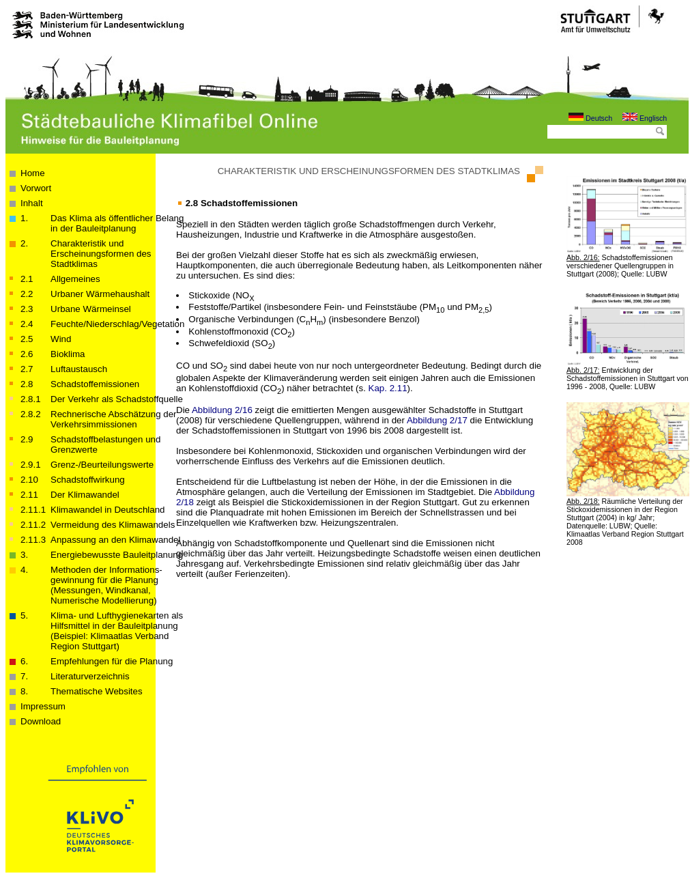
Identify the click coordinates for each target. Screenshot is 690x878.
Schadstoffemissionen (95, 384)
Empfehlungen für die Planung (112, 661)
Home (32, 173)
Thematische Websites (97, 691)
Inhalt (31, 203)
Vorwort (35, 188)
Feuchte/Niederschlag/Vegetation (117, 324)
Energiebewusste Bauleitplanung (117, 555)
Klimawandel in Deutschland (107, 510)
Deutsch (590, 118)
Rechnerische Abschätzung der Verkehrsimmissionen (114, 419)
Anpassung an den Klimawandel (115, 540)
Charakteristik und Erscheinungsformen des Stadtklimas (101, 253)
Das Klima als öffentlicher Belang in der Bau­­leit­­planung (117, 223)
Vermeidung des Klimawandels (113, 525)
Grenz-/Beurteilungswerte (102, 464)
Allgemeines (75, 279)
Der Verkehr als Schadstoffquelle (117, 399)
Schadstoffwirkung (88, 480)
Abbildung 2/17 (437, 420)
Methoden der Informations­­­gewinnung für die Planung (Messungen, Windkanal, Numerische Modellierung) (106, 585)
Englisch (644, 118)
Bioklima (68, 354)
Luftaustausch (79, 369)
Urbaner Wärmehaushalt (100, 294)
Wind (61, 339)
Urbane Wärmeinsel (91, 309)
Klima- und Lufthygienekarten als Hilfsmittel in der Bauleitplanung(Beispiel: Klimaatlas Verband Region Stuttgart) (117, 630)
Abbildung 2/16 (222, 410)
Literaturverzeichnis (90, 676)
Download (40, 721)
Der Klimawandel (85, 495)
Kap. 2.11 (388, 388)
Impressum (43, 706)
